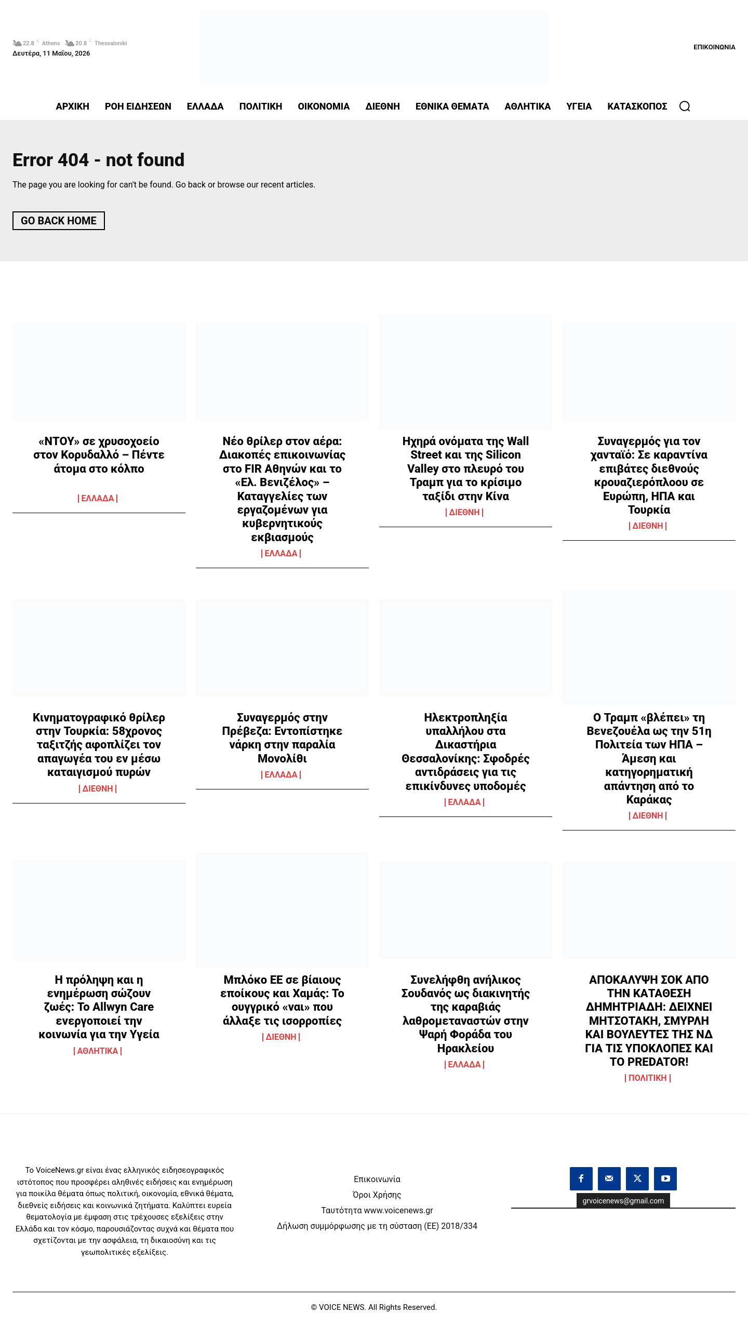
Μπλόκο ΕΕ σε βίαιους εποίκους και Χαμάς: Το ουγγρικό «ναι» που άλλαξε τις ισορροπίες (282, 1004)
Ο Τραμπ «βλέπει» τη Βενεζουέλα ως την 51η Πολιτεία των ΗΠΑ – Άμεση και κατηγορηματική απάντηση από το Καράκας (648, 761)
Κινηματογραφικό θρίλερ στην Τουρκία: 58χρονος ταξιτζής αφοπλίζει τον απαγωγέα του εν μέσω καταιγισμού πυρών (99, 748)
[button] (684, 105)
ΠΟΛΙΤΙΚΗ (647, 1082)
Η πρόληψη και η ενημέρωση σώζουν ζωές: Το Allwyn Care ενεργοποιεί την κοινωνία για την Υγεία (98, 1011)
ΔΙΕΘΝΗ (464, 516)
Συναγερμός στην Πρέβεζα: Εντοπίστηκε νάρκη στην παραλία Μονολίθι (282, 741)
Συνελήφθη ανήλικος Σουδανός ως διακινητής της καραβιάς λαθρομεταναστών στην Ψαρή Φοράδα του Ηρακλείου (466, 1018)
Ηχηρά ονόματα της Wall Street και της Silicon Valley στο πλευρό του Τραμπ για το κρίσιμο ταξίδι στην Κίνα (466, 472)
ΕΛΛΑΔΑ (98, 502)
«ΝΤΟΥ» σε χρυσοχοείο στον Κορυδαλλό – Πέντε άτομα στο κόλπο (99, 458)
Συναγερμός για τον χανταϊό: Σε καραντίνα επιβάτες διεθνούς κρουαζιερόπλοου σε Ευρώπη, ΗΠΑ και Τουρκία (649, 479)
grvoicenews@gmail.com (623, 1204)
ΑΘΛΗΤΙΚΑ (97, 1055)
